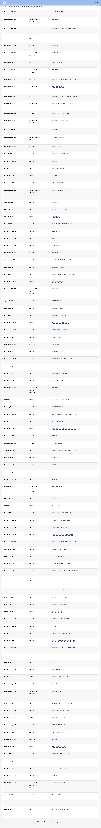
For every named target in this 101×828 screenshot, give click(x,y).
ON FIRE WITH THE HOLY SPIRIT (61, 260)
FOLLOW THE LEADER (58, 802)
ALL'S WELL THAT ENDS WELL (60, 322)
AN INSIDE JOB (56, 795)
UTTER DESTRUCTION (58, 137)
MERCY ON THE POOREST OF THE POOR (63, 640)
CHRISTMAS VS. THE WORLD (60, 718)
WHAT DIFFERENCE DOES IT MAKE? (62, 224)
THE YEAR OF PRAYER (58, 611)
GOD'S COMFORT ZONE (58, 183)
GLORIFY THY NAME (57, 301)
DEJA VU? (54, 662)
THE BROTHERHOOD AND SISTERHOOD (63, 274)
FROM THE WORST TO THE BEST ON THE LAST (65, 414)
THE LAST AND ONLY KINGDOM (61, 113)
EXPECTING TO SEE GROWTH (60, 400)
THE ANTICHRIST (57, 669)
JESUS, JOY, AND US (58, 267)
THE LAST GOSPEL (57, 36)
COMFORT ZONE (56, 479)
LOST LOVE (55, 436)
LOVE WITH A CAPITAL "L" (59, 457)
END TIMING (55, 19)
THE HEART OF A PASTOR (59, 315)
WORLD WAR (55, 366)
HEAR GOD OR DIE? (57, 62)
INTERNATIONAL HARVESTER (60, 120)
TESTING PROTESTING (58, 407)
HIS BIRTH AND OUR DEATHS (60, 176)
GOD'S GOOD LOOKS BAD (59, 746)
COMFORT (55, 775)
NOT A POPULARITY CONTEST (60, 655)
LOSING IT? (55, 498)
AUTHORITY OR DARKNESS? (60, 809)
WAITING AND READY (58, 421)
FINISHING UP (56, 231)
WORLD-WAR (55, 626)
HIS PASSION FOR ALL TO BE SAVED (62, 534)
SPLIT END (55, 53)
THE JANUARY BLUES (58, 281)
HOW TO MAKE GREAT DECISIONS (61, 556)
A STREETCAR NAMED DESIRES (61, 563)
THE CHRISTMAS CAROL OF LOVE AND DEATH (65, 571)
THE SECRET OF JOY (58, 308)
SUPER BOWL (56, 46)
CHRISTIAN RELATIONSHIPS (60, 154)
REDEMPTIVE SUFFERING (59, 209)
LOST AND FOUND (57, 245)
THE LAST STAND (57, 147)
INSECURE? (55, 130)
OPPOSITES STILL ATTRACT (60, 330)
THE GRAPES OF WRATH (59, 190)
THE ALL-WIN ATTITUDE (59, 549)
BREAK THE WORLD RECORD (60, 677)
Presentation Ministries (11, 2)
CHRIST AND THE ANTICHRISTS (61, 710)
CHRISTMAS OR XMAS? (58, 168)
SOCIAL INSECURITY (58, 12)
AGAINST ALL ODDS (57, 351)
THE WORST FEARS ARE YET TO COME (63, 103)
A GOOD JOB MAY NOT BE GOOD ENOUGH (64, 450)
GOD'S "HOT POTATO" (58, 86)
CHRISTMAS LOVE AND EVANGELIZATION (64, 428)
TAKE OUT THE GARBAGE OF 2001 (61, 520)
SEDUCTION (55, 202)
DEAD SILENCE (56, 216)
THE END (54, 161)
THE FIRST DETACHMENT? (59, 472)
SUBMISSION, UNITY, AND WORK (61, 754)
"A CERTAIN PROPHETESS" (60, 768)
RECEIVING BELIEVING (58, 725)
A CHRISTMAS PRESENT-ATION (61, 527)
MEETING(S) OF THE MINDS (60, 604)
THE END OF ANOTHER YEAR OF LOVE (63, 359)
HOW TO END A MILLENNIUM (60, 619)
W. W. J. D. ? (55, 238)
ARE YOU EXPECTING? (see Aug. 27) (62, 703)
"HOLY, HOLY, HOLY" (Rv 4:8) (60, 590)
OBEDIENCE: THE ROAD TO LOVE (61, 633)
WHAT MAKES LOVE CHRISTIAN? (61, 513)
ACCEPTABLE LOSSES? (58, 380)
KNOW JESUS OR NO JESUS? (60, 761)
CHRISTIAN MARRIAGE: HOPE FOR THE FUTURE (66, 79)
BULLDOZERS (56, 337)
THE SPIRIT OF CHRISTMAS (60, 373)
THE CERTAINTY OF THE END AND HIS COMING (65, 29)
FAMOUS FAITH (56, 506)
